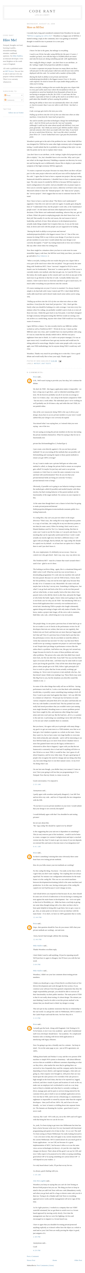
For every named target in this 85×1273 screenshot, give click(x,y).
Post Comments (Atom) (45, 1265)
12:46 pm (37, 939)
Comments (9, 100)
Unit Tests (46, 363)
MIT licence (9, 71)
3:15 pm (37, 1018)
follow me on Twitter (16, 113)
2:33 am (37, 784)
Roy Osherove (42, 256)
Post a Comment (33, 1256)
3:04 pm (37, 964)
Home (55, 1260)
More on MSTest (35, 27)
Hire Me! (10, 40)
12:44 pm (37, 917)
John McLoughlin (39, 1181)
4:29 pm (37, 1250)
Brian (35, 377)
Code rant (42, 11)
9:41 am (37, 846)
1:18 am (37, 1175)
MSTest (37, 363)
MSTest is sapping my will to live (40, 36)
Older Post (78, 1260)
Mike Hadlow (38, 946)
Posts (7, 95)
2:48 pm (37, 1237)
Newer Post (31, 1260)
